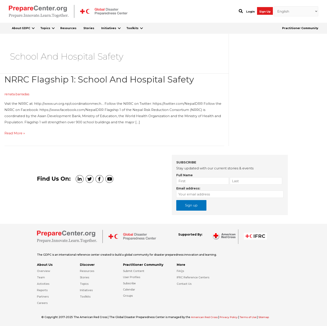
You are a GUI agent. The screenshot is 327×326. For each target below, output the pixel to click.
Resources (68, 28)
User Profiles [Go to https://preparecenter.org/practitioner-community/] (131, 277)
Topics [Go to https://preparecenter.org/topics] (84, 283)
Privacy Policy (230, 317)
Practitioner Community (300, 28)
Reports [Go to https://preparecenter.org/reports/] (42, 290)
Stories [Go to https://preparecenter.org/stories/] (84, 277)
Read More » (15, 133)
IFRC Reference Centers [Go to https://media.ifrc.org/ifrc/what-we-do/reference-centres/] (193, 277)
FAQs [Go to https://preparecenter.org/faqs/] (180, 270)
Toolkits (132, 28)
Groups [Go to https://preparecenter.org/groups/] (128, 295)
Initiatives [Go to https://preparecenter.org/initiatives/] (86, 290)
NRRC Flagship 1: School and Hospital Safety (101, 79)
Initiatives (108, 28)
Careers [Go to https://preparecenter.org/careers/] (42, 302)
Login (250, 11)
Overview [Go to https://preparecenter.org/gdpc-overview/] (43, 270)
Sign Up (265, 11)
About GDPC (21, 28)
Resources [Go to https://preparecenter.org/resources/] (87, 270)
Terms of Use (250, 317)
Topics (45, 28)
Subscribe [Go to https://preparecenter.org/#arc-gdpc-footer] (129, 283)
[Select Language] (296, 11)
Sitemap (266, 317)
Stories (88, 28)
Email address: (188, 188)
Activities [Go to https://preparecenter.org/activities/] (43, 283)
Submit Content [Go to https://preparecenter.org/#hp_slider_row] (133, 270)
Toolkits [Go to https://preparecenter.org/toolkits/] (85, 296)
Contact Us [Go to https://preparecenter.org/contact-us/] (184, 283)
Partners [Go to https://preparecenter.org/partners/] (43, 296)
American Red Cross (205, 317)
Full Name (184, 174)
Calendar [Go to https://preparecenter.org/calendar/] (129, 289)
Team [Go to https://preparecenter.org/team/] (41, 277)
